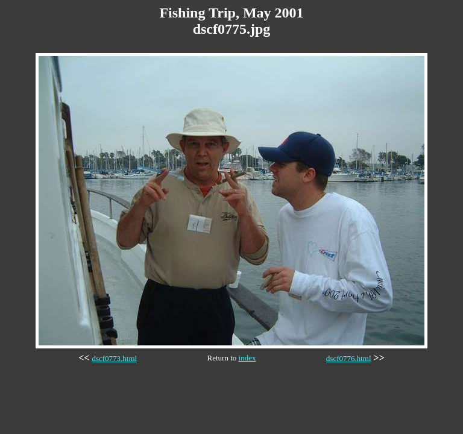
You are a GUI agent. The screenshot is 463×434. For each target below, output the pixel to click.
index (247, 357)
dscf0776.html (348, 358)
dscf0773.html (114, 358)
